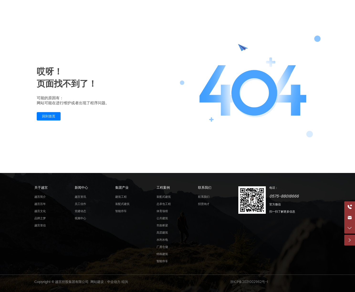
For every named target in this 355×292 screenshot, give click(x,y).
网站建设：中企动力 (105, 282)
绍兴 (124, 282)
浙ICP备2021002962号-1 (249, 282)
